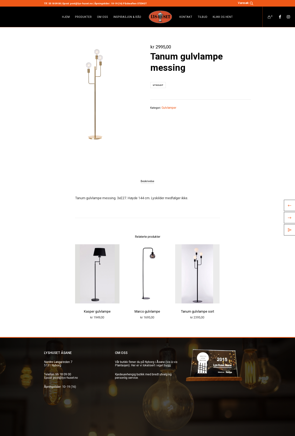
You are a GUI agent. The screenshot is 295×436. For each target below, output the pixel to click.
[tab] (147, 181)
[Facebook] (277, 17)
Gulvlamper (169, 107)
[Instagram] (286, 17)
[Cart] (267, 17)
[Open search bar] (245, 3)
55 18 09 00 (55, 3)
